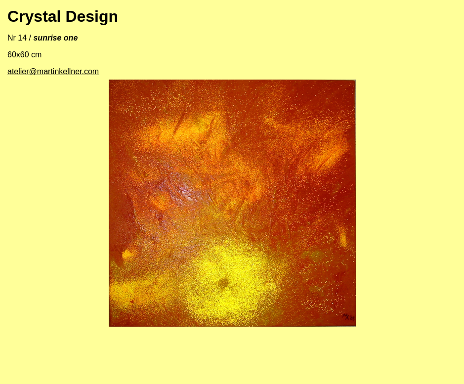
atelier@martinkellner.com (53, 71)
